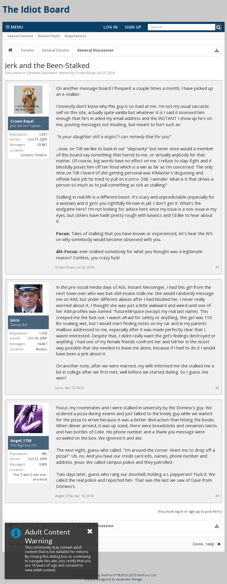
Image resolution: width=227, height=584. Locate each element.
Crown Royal (85, 72)
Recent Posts (49, 36)
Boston (41, 349)
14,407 (42, 344)
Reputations (75, 36)
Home (198, 544)
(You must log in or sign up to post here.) (190, 511)
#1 (217, 267)
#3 (217, 496)
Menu (14, 27)
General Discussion (42, 72)
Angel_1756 (20, 440)
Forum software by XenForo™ (113, 575)
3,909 (43, 464)
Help (210, 544)
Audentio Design (129, 579)
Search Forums (20, 36)
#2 (217, 388)
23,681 (42, 144)
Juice (15, 320)
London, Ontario (34, 155)
